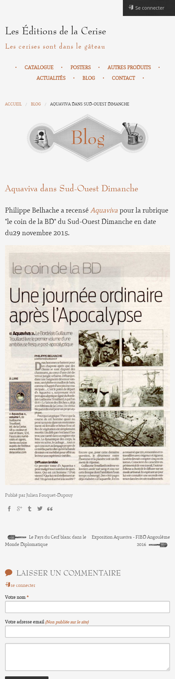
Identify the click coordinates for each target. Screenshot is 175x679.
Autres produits (129, 68)
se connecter (20, 585)
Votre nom (16, 597)
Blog (88, 78)
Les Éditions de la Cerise (55, 31)
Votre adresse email (25, 622)
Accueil (13, 104)
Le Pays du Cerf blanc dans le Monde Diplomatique (45, 540)
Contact (123, 78)
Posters (80, 68)
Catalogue (39, 68)
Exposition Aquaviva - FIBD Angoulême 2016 (131, 540)
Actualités (51, 78)
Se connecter (146, 8)
